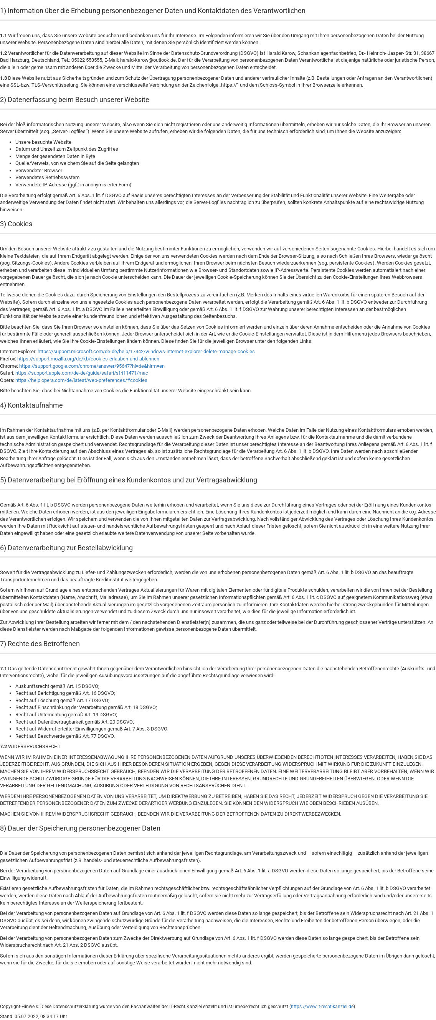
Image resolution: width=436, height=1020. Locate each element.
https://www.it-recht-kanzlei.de (322, 1006)
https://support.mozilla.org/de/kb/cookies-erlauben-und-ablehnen (88, 359)
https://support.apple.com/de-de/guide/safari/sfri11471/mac (81, 373)
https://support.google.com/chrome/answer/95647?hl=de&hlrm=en (92, 366)
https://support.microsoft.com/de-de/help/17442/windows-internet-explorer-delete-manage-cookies (146, 351)
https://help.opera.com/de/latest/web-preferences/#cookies (81, 380)
